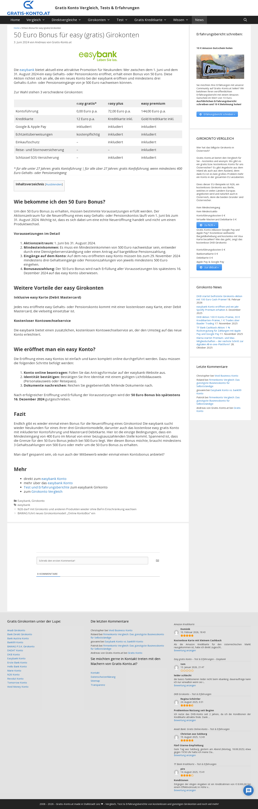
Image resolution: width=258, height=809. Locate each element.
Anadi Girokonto (16, 630)
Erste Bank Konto (17, 662)
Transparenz (98, 684)
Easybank (24, 501)
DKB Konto (13, 654)
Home (15, 20)
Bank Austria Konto (18, 638)
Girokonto (38, 501)
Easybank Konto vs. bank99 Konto (218, 392)
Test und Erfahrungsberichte (46, 487)
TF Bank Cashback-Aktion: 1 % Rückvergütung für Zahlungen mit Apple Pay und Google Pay (218, 330)
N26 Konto (13, 674)
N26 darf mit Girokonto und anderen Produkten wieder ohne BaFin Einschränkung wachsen (77, 509)
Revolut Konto (15, 678)
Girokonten (100, 20)
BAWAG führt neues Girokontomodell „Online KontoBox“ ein (56, 513)
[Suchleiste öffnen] (245, 20)
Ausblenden (54, 184)
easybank (27, 70)
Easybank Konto (16, 658)
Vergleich (37, 20)
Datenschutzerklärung (103, 676)
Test (124, 20)
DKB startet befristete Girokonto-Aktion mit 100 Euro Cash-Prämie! (219, 298)
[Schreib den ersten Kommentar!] (92, 561)
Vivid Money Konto (17, 686)
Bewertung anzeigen (185, 650)
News (199, 20)
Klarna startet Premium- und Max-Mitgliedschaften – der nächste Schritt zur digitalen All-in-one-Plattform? (220, 341)
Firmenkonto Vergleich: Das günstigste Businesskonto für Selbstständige (218, 383)
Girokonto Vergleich (47, 491)
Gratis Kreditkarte (152, 20)
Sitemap (95, 680)
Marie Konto (14, 670)
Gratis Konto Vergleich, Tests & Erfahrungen (97, 7)
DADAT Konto (15, 650)
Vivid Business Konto (226, 375)
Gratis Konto (135, 652)
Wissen (182, 20)
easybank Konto (53, 478)
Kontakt (95, 672)
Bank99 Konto (15, 642)
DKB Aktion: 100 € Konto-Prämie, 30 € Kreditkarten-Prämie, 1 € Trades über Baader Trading (218, 320)
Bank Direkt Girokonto (19, 634)
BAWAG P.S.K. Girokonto (21, 646)
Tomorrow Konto (17, 682)
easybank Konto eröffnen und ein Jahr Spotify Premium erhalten (217, 308)
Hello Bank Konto (17, 666)
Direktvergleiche (68, 20)
